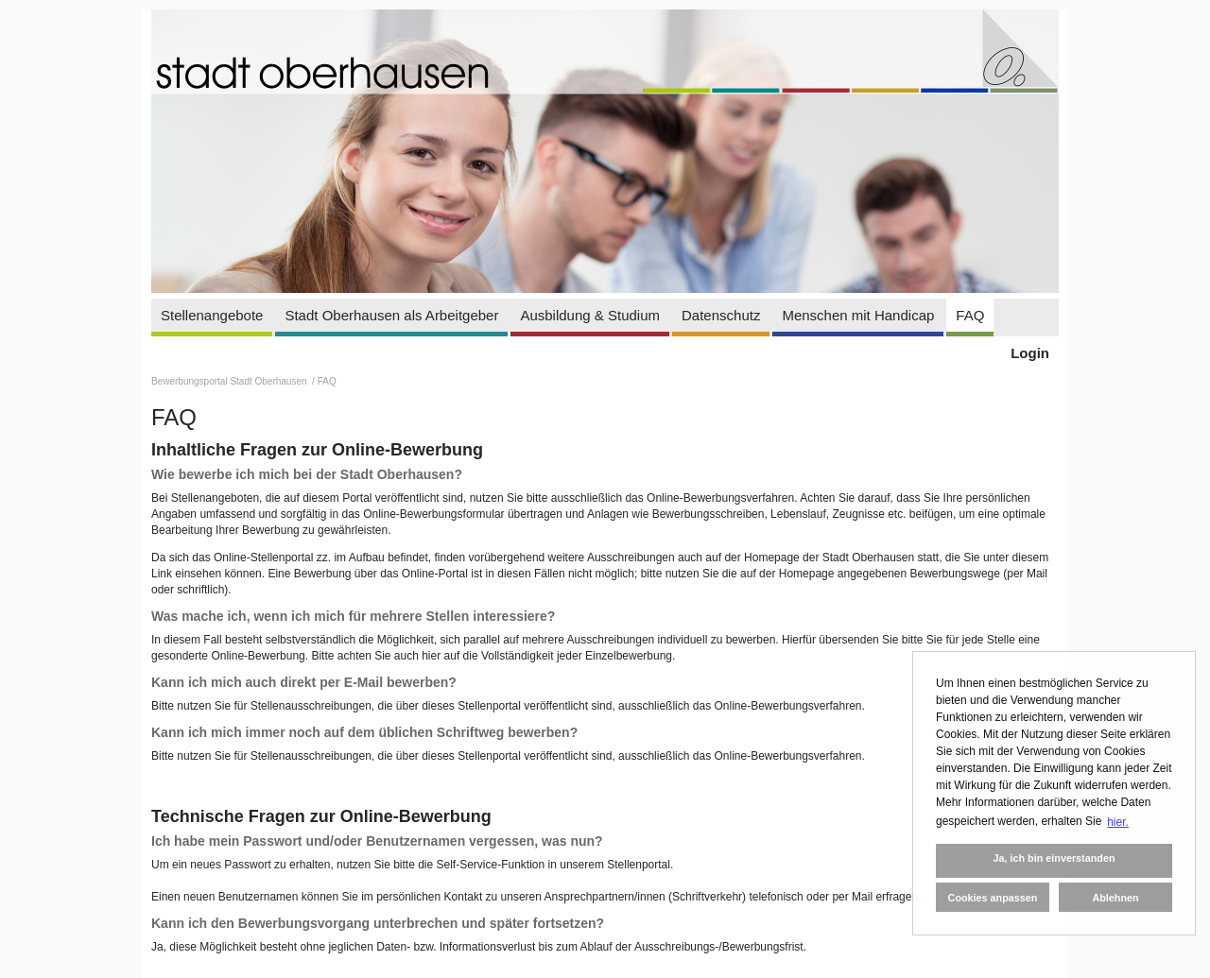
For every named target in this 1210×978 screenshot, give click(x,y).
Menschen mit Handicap (858, 315)
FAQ (970, 315)
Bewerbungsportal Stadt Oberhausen (230, 381)
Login (1030, 353)
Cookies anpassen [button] (993, 897)
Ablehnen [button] (1115, 897)
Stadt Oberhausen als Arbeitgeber (391, 315)
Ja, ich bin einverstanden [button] (1054, 858)
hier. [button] (1118, 822)
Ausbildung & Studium (590, 315)
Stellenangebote (212, 315)
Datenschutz (721, 315)
